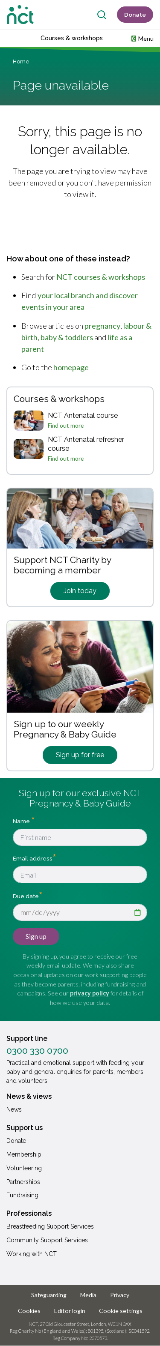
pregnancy (102, 325)
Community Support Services (47, 1240)
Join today (80, 591)
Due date (26, 895)
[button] (142, 38)
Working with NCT (31, 1253)
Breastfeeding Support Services (50, 1226)
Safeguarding (49, 1294)
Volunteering (24, 1168)
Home (21, 61)
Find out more (66, 425)
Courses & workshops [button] (72, 38)
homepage (71, 367)
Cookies (29, 1310)
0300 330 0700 (37, 1051)
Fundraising (22, 1195)
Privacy (119, 1294)
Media (88, 1294)
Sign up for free (80, 755)
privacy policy (89, 993)
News (14, 1109)
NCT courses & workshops (100, 277)
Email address (32, 858)
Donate (135, 14)
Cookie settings (121, 1310)
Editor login (69, 1310)
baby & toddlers (67, 337)
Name (22, 821)
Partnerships (23, 1181)
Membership (23, 1154)
